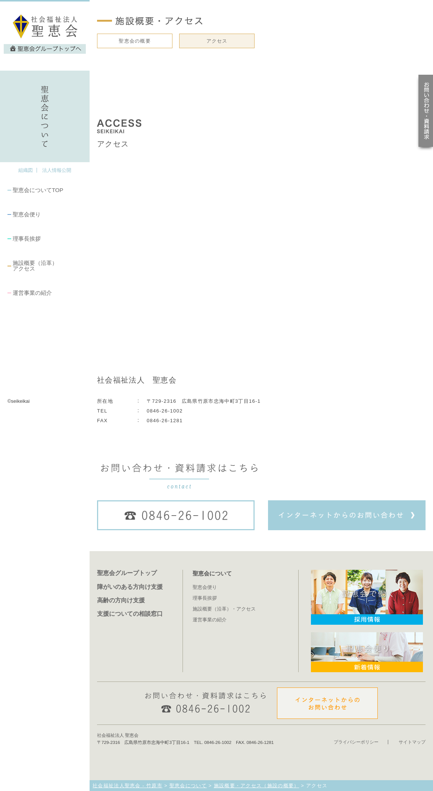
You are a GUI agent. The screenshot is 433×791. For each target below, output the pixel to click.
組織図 (25, 170)
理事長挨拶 (27, 238)
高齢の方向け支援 (121, 600)
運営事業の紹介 (32, 293)
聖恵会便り (27, 214)
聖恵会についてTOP (38, 190)
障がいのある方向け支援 (130, 587)
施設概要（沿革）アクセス (35, 266)
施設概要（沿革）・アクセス (224, 608)
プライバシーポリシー (356, 741)
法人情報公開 (56, 170)
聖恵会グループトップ (127, 573)
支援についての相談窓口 (130, 614)
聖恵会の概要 (135, 41)
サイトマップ (412, 741)
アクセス (217, 41)
